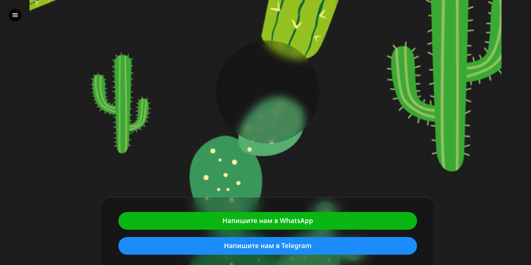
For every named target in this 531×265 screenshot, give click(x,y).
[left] (15, 15)
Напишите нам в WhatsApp (267, 221)
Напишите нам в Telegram (268, 246)
